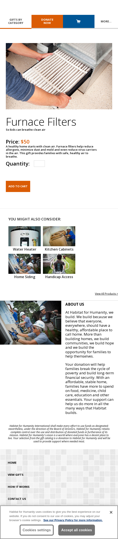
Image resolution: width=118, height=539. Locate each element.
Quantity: (18, 163)
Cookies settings (37, 530)
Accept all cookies (76, 530)
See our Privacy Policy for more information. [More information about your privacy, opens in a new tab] (73, 520)
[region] (59, 522)
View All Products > (106, 294)
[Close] (111, 512)
